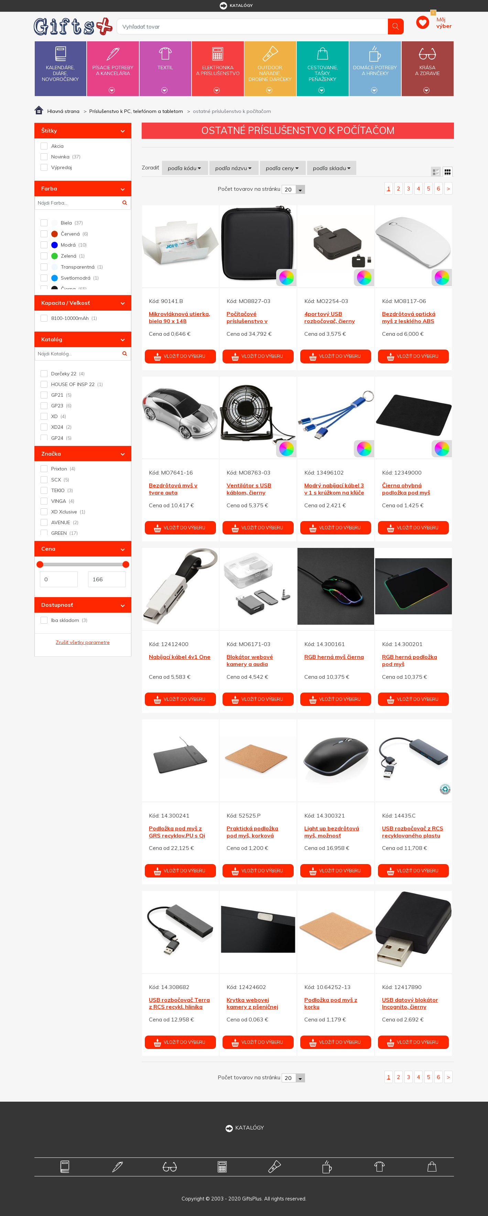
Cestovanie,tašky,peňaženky (322, 68)
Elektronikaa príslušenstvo (217, 66)
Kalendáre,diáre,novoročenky (60, 62)
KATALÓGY (244, 1127)
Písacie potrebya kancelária (112, 66)
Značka (51, 453)
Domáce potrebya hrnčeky (375, 66)
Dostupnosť (57, 604)
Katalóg (51, 339)
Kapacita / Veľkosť (65, 302)
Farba (49, 188)
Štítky (49, 130)
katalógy (236, 6)
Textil (165, 63)
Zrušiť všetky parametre (83, 642)
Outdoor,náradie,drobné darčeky (270, 68)
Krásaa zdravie (427, 66)
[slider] (39, 564)
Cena (48, 548)
